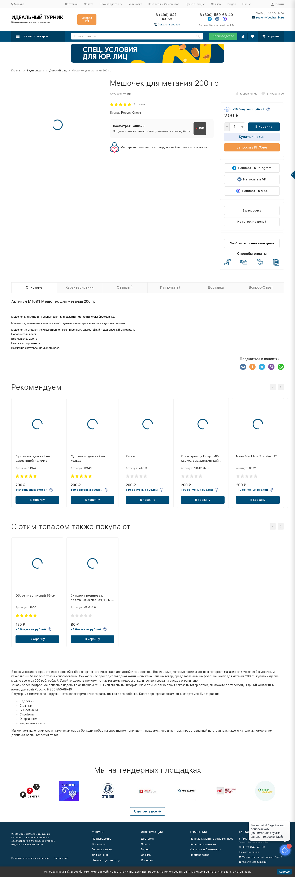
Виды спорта (35, 70)
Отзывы (216, 4)
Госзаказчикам (102, 849)
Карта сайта (61, 858)
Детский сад (57, 70)
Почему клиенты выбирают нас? (211, 838)
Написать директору (106, 860)
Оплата (88, 4)
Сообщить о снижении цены (252, 243)
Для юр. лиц (100, 854)
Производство (223, 36)
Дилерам (147, 860)
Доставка (71, 4)
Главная (16, 70)
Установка (135, 4)
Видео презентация (203, 844)
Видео (231, 4)
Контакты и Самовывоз (163, 4)
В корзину (263, 127)
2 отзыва (139, 104)
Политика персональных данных (30, 858)
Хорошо (284, 871)
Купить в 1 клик (252, 137)
